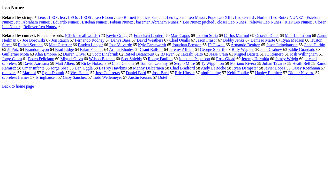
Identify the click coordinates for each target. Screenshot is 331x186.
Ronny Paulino (160, 59)
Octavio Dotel (267, 35)
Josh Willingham (304, 54)
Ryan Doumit (53, 73)
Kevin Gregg (116, 35)
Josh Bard (160, 73)
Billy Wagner (243, 49)
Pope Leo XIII (220, 17)
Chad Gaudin (123, 63)
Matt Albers (65, 63)
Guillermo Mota (15, 54)
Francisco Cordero (149, 35)
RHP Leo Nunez (298, 22)
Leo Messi (196, 17)
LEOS (86, 17)
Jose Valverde (120, 45)
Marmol (29, 73)
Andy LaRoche (213, 68)
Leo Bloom (103, 17)
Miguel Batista (246, 54)
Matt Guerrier (60, 45)
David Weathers (150, 40)
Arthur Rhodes (121, 49)
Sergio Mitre (184, 63)
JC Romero (274, 54)
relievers (9, 73)
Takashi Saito (192, 54)
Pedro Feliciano (41, 59)
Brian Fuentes (91, 49)
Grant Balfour (151, 49)
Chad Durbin (314, 45)
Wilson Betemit (102, 59)
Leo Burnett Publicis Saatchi (140, 17)
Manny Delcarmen (148, 68)
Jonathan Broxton (186, 45)
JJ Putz (13, 49)
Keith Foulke (238, 73)
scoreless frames (15, 77)
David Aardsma (36, 63)
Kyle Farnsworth (152, 45)
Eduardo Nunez (66, 22)
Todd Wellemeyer (107, 77)
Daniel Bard (136, 73)
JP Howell (216, 45)
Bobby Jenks (233, 40)
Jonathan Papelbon (194, 59)
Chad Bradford (182, 68)
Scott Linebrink (105, 54)
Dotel (162, 77)
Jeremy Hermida (255, 59)
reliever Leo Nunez (265, 22)
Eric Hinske (184, 73)
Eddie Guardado (301, 49)
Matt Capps (180, 35)
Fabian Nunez (121, 22)
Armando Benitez (245, 45)
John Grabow (271, 49)
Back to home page (18, 86)
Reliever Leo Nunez (40, 27)
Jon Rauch (60, 40)
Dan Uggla (84, 68)
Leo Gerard (244, 17)
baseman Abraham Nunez (157, 22)
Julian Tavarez (274, 63)
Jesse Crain (218, 54)
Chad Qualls (179, 40)
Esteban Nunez (94, 22)
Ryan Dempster (245, 68)
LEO (53, 17)
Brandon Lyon (37, 49)
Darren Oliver (74, 54)
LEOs (73, 17)
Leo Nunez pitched (198, 22)
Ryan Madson (292, 40)
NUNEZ (296, 17)
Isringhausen (46, 77)
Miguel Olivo (71, 59)
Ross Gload (225, 59)
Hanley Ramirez (268, 73)
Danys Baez (121, 40)
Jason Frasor (206, 40)
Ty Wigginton (212, 63)
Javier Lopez (274, 68)
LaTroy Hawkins (113, 68)
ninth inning (211, 73)
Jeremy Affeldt (181, 49)
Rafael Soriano (30, 45)
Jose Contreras (107, 73)
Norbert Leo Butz (271, 17)
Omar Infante (33, 68)
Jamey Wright (286, 59)
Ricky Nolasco (93, 63)
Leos (41, 17)
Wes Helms (79, 73)
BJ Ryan (168, 54)
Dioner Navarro (301, 73)
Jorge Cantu (12, 59)
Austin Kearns (140, 77)
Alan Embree (46, 54)
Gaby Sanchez (75, 77)
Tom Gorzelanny (154, 63)
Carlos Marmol (236, 35)
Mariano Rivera (243, 63)
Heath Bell (301, 63)
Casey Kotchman (306, 68)
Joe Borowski (33, 40)
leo (62, 17)
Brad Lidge (64, 49)
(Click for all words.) (82, 35)
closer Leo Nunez (231, 22)
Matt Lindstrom (298, 35)
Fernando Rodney (89, 40)
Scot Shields (131, 59)
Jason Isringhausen (281, 45)
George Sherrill (212, 49)
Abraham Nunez (36, 22)
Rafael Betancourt (139, 54)
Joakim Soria (207, 35)
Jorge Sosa (60, 68)
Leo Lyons (175, 17)
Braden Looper (90, 45)
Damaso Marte (263, 40)
